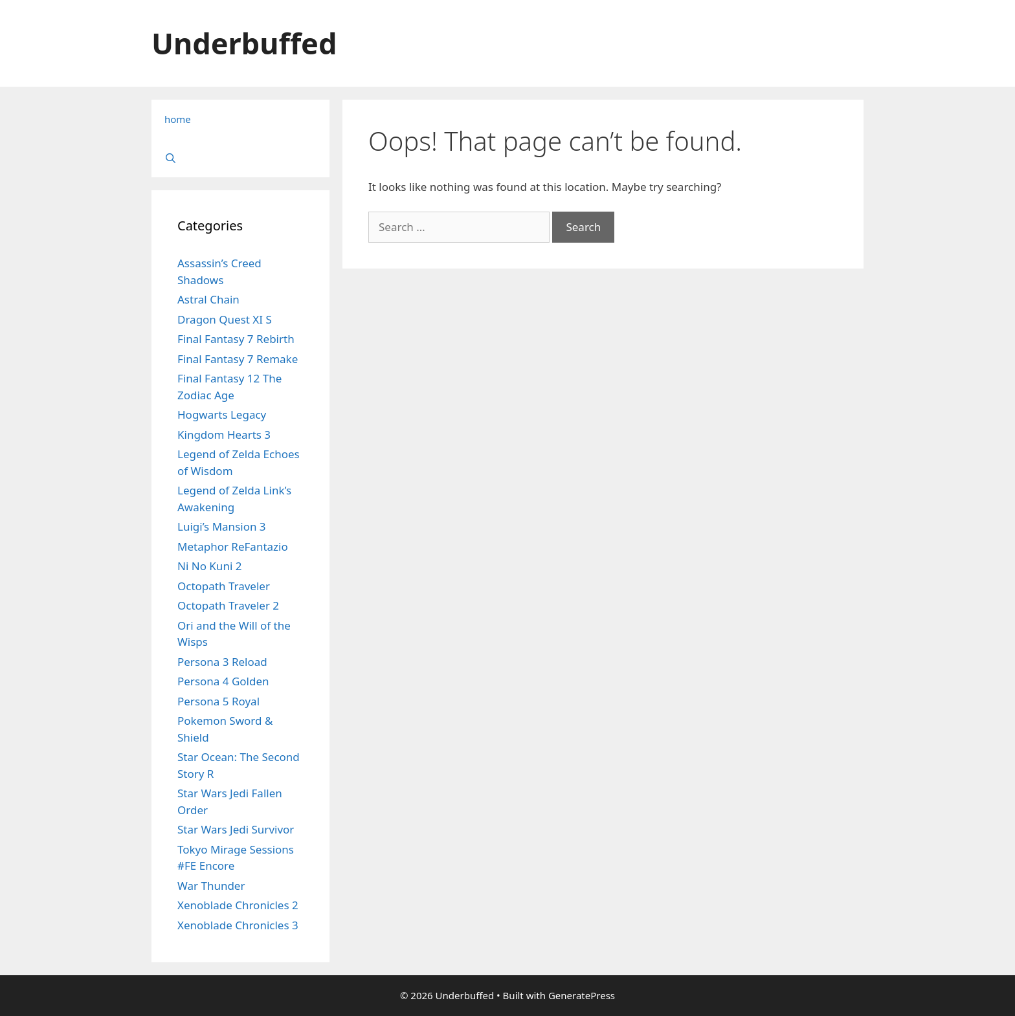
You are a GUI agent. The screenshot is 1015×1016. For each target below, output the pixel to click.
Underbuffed (244, 43)
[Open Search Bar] (240, 157)
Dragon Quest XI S (224, 319)
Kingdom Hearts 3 (224, 434)
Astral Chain (208, 299)
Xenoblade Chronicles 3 (237, 925)
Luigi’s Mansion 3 (221, 526)
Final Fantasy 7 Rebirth (236, 338)
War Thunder (211, 885)
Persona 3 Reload (222, 661)
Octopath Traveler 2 (228, 605)
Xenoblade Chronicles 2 (237, 905)
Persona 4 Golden (223, 681)
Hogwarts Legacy (221, 414)
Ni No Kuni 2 (209, 565)
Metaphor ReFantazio (232, 546)
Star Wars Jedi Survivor (235, 829)
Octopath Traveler (223, 586)
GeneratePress (581, 995)
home (177, 119)
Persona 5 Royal (218, 701)
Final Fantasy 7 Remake (237, 358)
